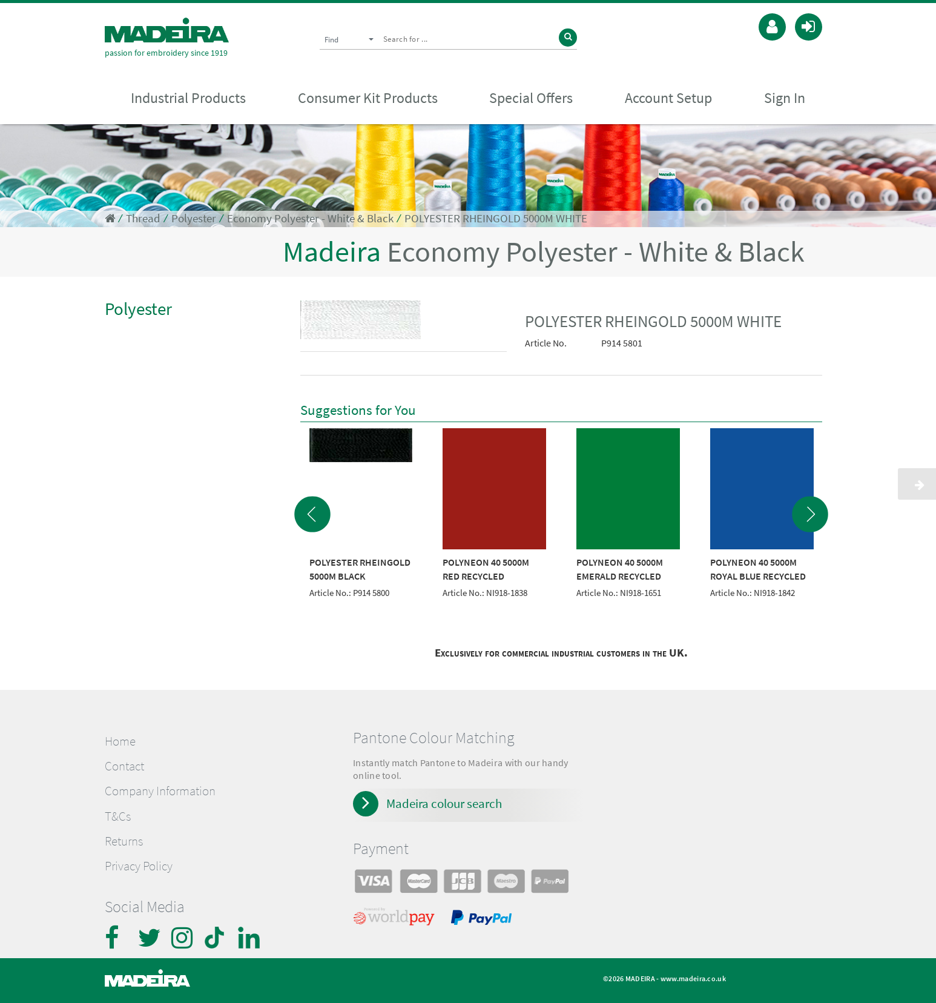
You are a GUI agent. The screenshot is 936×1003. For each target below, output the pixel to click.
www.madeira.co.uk (693, 978)
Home (120, 741)
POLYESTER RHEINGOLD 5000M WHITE (495, 218)
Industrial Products (188, 97)
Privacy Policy (139, 866)
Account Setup (668, 97)
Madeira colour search (444, 803)
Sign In (784, 97)
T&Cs (118, 816)
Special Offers (531, 97)
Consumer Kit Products (368, 97)
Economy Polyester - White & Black (310, 218)
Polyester (193, 218)
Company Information (160, 791)
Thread (143, 218)
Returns (124, 841)
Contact (124, 766)
